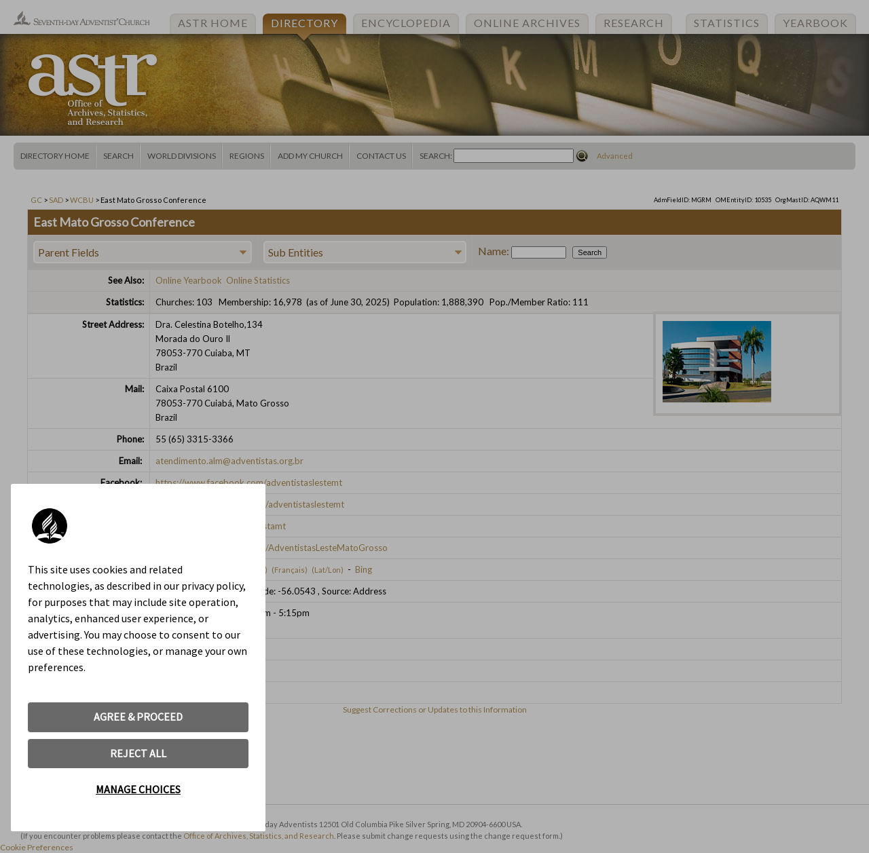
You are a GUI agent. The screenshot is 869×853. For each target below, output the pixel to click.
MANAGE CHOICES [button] (138, 789)
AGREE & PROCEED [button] (138, 716)
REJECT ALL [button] (138, 753)
